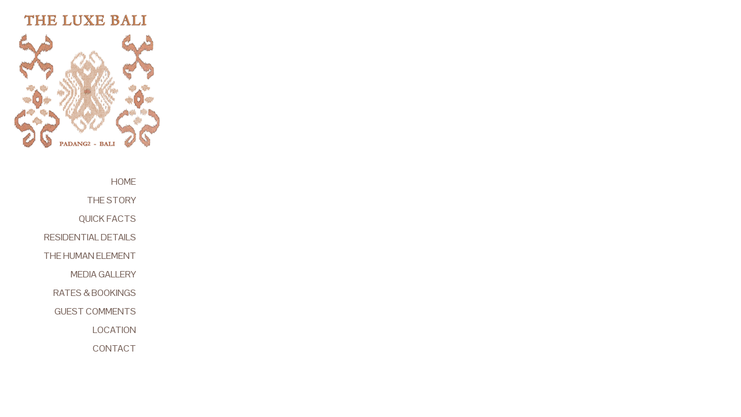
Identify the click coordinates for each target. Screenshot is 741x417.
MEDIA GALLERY (103, 274)
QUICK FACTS (107, 219)
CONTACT (114, 348)
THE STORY (111, 200)
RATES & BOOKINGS (94, 293)
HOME (123, 181)
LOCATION (114, 330)
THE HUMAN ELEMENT (89, 256)
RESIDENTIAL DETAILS (90, 237)
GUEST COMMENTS (95, 311)
